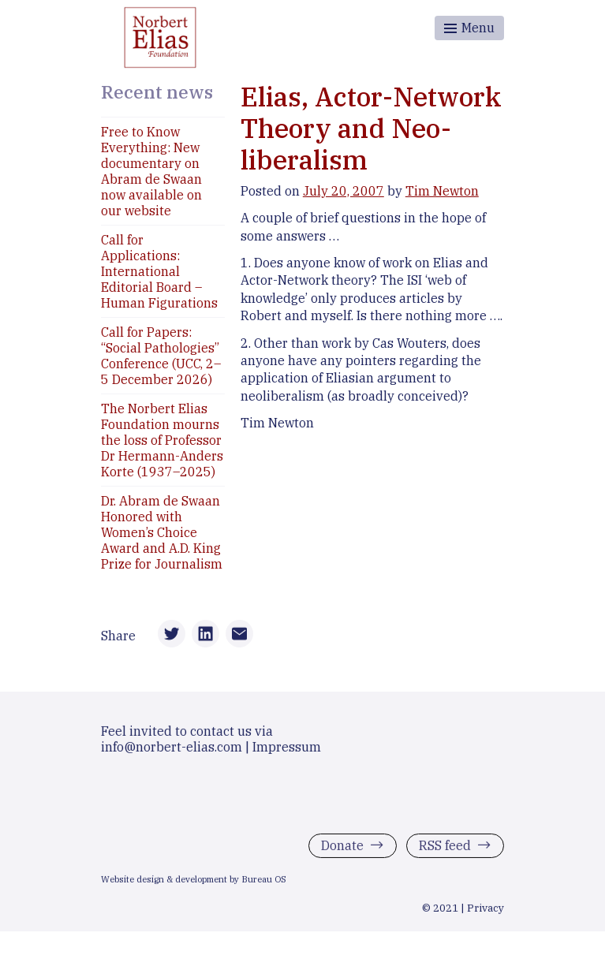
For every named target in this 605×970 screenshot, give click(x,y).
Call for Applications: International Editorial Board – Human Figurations (159, 271)
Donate (342, 852)
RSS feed (445, 852)
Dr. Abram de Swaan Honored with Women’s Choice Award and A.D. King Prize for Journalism (161, 532)
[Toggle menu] (469, 28)
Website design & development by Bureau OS (193, 885)
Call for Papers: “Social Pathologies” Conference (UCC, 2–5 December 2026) (161, 355)
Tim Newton (442, 191)
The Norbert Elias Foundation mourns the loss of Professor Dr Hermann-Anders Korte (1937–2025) (162, 440)
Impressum (286, 753)
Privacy (485, 914)
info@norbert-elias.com (171, 753)
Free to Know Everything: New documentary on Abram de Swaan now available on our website (151, 171)
